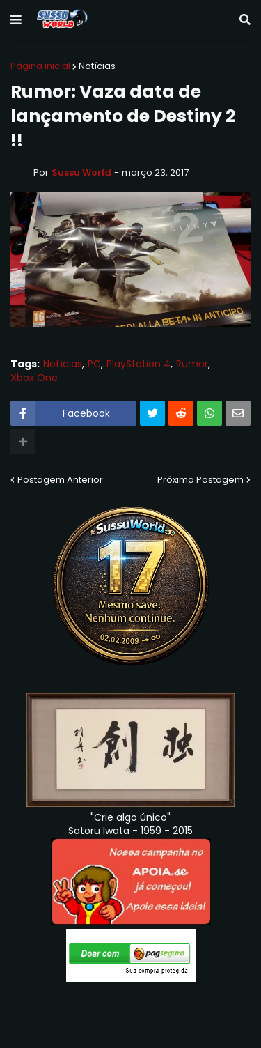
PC (94, 364)
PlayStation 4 (138, 364)
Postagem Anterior (60, 479)
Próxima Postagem (200, 479)
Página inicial (40, 65)
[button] (16, 20)
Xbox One (34, 378)
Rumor (192, 364)
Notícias (97, 65)
